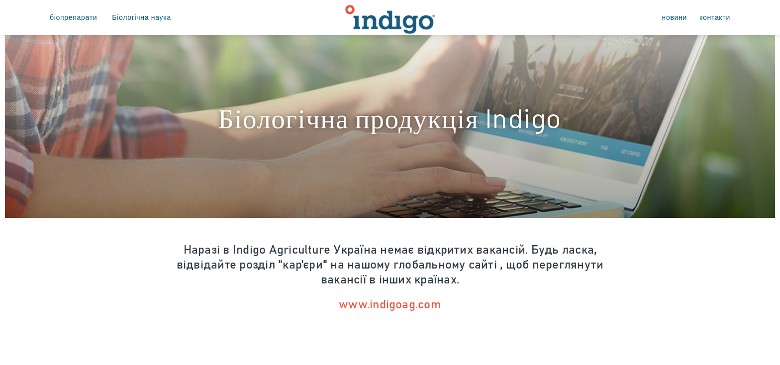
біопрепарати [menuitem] (73, 17)
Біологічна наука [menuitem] (141, 17)
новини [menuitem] (674, 17)
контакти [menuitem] (714, 17)
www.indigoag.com (390, 305)
